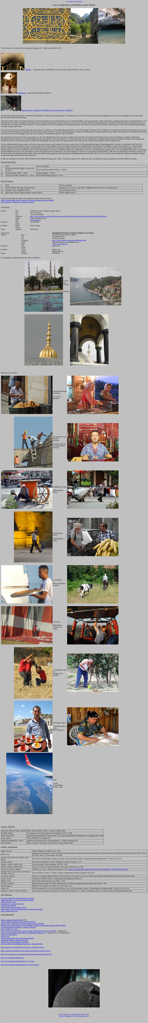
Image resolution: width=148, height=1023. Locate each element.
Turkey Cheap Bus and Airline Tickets (13, 907)
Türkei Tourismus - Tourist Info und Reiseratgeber (17, 900)
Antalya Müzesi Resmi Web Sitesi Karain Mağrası (17, 938)
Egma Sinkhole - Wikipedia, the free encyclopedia (17, 202)
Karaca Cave (5, 936)
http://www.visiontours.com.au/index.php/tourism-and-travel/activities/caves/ (26, 954)
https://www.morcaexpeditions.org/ (12, 958)
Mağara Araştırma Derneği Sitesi (12, 920)
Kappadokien (21, 93)
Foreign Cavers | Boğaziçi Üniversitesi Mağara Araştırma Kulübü (22, 923)
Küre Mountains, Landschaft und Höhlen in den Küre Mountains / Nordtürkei (47, 110)
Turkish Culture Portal (8, 905)
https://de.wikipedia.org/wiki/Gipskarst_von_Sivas (17, 961)
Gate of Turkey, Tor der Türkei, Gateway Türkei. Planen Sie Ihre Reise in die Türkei (28, 931)
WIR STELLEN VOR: (8, 902)
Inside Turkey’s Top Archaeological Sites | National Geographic (22, 909)
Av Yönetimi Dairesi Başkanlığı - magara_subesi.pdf (18, 927)
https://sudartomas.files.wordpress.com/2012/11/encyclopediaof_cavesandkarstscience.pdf (98, 869)
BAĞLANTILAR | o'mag (9, 929)
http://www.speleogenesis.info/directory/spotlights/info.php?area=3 (23, 933)
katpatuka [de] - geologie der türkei (12, 904)
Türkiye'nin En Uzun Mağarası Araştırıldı (14, 942)
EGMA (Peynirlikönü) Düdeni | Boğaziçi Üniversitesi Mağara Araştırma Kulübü (27, 200)
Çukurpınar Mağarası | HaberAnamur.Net (14, 940)
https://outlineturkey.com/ (9, 911)
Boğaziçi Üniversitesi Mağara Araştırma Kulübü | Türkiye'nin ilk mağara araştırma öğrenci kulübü (33, 925)
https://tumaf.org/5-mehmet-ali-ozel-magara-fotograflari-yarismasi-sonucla (25, 951)
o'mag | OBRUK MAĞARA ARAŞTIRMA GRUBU (18, 922)
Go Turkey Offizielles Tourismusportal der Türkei (17, 898)
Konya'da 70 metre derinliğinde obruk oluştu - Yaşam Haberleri (22, 944)
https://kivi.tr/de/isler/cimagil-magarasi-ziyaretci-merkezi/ (20, 965)
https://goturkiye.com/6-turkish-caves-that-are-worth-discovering (22, 947)
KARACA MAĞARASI (9, 935)
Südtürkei (28, 70)
